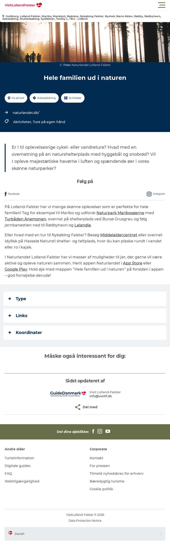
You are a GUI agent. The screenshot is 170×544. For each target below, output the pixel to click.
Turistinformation (19, 458)
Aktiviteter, (23, 122)
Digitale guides (18, 466)
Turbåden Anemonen (25, 219)
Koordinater (25, 332)
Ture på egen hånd (49, 122)
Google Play (16, 269)
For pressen (100, 466)
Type (17, 298)
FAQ (8, 473)
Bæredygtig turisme (107, 481)
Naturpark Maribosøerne (120, 213)
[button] (106, 5)
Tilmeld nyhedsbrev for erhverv (116, 473)
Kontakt (96, 458)
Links (17, 315)
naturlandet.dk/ (26, 113)
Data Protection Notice (85, 520)
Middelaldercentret (118, 235)
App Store (132, 263)
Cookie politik (101, 489)
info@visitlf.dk (100, 396)
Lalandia (82, 225)
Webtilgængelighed (22, 481)
